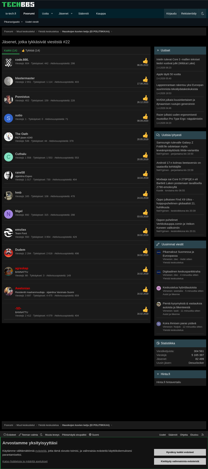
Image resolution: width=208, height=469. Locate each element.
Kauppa (101, 13)
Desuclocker (196, 362)
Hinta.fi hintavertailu (168, 382)
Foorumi (29, 13)
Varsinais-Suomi (65, 292)
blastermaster (25, 78)
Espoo (28, 176)
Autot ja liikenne (171, 294)
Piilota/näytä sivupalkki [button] (74, 434)
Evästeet (10, 434)
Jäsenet (63, 13)
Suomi (94, 434)
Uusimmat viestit (172, 244)
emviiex (20, 229)
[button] (52, 13)
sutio (18, 115)
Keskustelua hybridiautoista (180, 287)
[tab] (30, 50)
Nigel (18, 211)
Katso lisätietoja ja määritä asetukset (24, 461)
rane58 (20, 172)
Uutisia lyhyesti (171, 135)
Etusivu (194, 434)
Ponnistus (22, 96)
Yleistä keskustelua (173, 262)
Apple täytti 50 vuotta (168, 74)
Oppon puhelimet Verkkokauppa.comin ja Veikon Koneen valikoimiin (175, 223)
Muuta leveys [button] (52, 434)
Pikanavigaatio (12, 21)
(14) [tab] (10, 50)
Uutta (45, 13)
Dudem (20, 249)
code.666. (22, 59)
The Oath (21, 133)
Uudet (162, 434)
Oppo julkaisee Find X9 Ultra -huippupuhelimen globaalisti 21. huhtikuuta (175, 203)
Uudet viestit (32, 21)
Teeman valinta (29, 434)
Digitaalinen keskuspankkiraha (181, 271)
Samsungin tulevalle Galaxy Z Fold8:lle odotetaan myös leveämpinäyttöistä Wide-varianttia (177, 146)
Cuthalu (20, 154)
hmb (18, 192)
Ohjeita (184, 434)
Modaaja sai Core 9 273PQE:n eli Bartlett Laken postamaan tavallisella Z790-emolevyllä (179, 183)
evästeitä (41, 450)
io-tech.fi (11, 13)
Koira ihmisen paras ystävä (179, 323)
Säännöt (83, 13)
